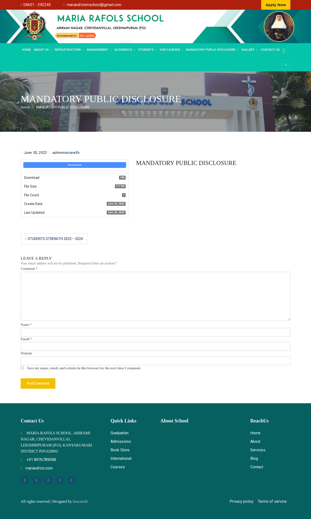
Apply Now (276, 4)
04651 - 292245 (37, 4)
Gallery (248, 49)
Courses (118, 467)
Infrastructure (67, 49)
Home (26, 49)
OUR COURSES (169, 49)
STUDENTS (146, 49)
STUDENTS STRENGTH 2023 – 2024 (55, 239)
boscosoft (80, 501)
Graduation (120, 433)
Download (75, 165)
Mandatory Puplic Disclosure (210, 49)
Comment (29, 269)
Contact (256, 467)
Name (26, 325)
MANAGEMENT (97, 49)
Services (257, 450)
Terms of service (272, 501)
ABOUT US (41, 49)
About (255, 441)
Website (26, 353)
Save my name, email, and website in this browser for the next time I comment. (84, 368)
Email (26, 339)
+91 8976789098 (38, 459)
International (121, 458)
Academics (123, 49)
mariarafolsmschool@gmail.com (94, 4)
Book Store (120, 450)
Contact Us (270, 49)
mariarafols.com (37, 468)
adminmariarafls (66, 152)
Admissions (121, 441)
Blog (254, 458)
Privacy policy (241, 501)
